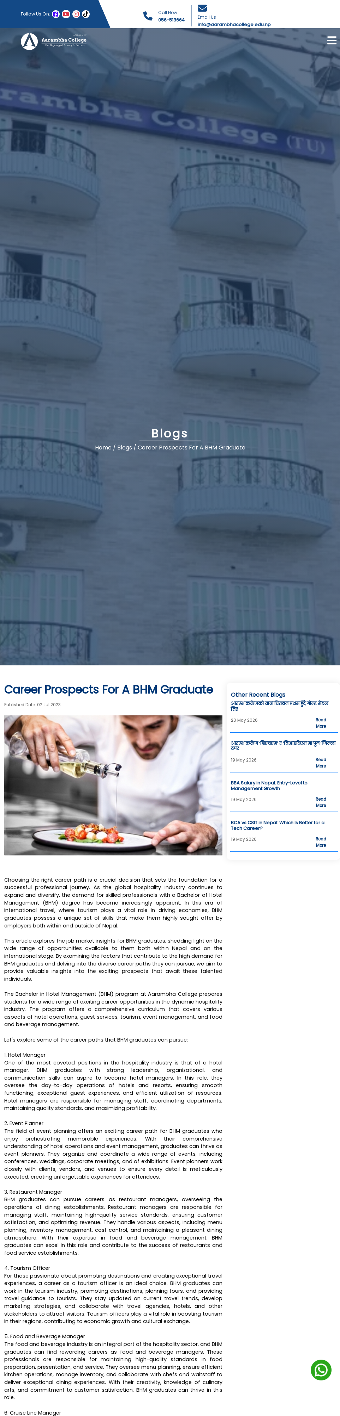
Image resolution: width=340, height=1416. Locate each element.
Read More (321, 723)
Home (103, 448)
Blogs (125, 448)
